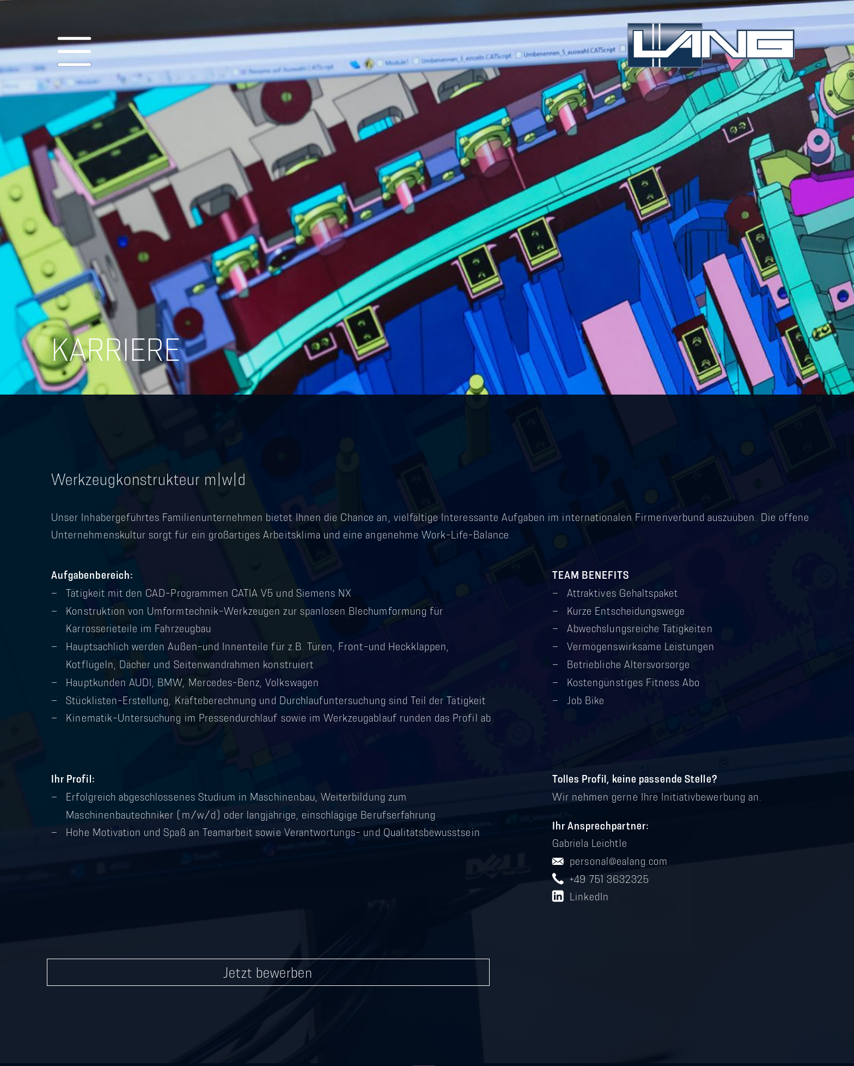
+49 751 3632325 (609, 879)
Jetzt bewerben (268, 972)
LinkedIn (589, 897)
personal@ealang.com (619, 861)
